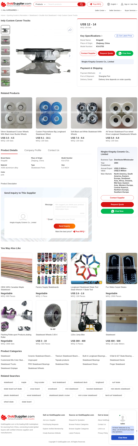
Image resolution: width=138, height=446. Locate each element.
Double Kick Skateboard (47, 15)
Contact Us (102, 424)
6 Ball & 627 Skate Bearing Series (122, 356)
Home (3, 15)
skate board (26, 402)
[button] (69, 56)
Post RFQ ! (79, 231)
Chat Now (122, 437)
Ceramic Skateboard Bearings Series (40, 356)
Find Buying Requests (50, 424)
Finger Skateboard (117, 364)
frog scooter (39, 382)
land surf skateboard (113, 395)
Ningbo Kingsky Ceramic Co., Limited (98, 62)
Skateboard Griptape (9, 368)
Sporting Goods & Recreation (17, 15)
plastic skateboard (11, 395)
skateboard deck (80, 382)
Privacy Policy (103, 433)
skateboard (8, 382)
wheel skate (9, 402)
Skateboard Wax (62, 364)
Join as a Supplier (49, 420)
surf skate (116, 382)
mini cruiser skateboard (87, 395)
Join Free (134, 4)
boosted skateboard (95, 389)
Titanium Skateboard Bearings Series (67, 356)
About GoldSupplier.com (106, 420)
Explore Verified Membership (53, 429)
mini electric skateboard (120, 389)
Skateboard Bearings (91, 360)
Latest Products (74, 433)
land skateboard (59, 382)
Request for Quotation (77, 420)
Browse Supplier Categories (79, 429)
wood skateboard (34, 395)
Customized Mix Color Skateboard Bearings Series (13, 360)
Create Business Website (52, 433)
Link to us (101, 429)
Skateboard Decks (117, 360)
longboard (100, 382)
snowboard (52, 389)
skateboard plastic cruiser (59, 395)
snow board (35, 389)
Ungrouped (32, 360)
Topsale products (62, 360)
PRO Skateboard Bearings (39, 364)
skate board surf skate (13, 389)
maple (23, 382)
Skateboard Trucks (8, 364)
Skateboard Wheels (36, 368)
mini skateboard (71, 389)
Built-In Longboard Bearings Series (95, 356)
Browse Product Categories (78, 424)
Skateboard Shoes (90, 364)
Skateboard (33, 15)
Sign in (126, 4)
